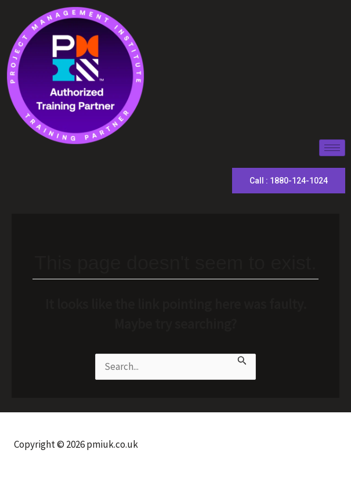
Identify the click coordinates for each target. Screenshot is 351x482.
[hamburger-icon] (332, 147)
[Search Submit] (242, 361)
